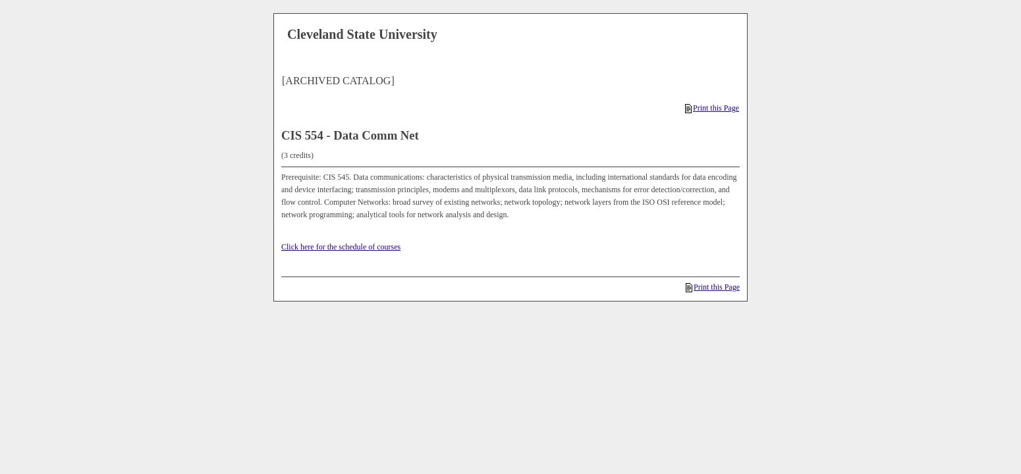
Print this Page (712, 108)
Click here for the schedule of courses (340, 246)
